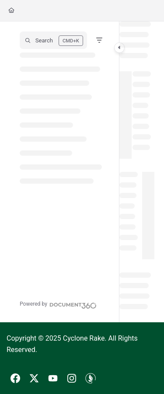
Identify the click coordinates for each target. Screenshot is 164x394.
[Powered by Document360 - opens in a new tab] (58, 304)
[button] (53, 40)
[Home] (11, 11)
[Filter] (99, 40)
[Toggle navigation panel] (119, 47)
